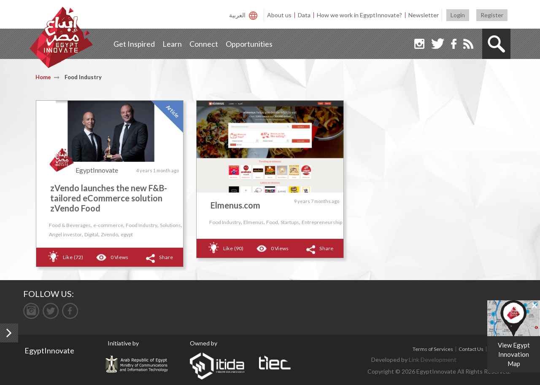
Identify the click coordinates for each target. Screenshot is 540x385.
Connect (203, 43)
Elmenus (253, 222)
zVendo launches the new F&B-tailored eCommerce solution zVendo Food (108, 198)
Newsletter (423, 15)
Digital (91, 234)
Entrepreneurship (322, 222)
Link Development (432, 359)
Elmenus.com (235, 205)
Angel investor (65, 234)
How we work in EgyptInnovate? (359, 15)
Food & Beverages (70, 225)
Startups (290, 222)
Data (304, 15)
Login (458, 15)
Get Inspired (134, 43)
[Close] (534, 305)
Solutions (170, 225)
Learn (172, 43)
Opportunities (249, 43)
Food (272, 222)
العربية (237, 15)
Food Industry (141, 225)
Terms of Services (433, 349)
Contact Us (471, 349)
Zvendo (109, 234)
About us (279, 15)
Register (492, 15)
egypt (127, 234)
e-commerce (108, 225)
